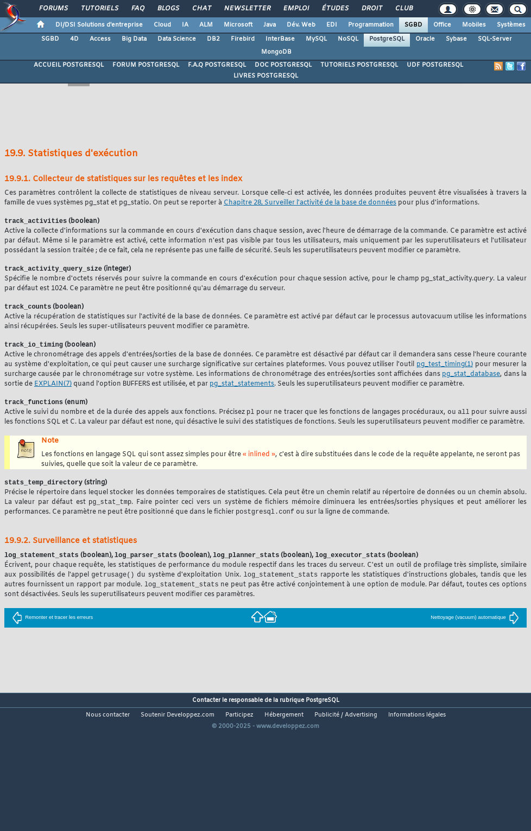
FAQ (137, 8)
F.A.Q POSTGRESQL (217, 65)
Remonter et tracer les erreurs (52, 625)
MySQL (316, 39)
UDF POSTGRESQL (435, 65)
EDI (331, 25)
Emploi (295, 8)
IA (185, 25)
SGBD (413, 25)
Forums (52, 8)
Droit (371, 8)
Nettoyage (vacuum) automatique (475, 625)
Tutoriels (99, 8)
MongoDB (276, 52)
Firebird (243, 39)
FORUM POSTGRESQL (145, 65)
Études (334, 8)
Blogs (168, 8)
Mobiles (474, 25)
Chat (201, 8)
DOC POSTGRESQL (283, 65)
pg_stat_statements (242, 387)
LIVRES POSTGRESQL (265, 76)
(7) (53, 387)
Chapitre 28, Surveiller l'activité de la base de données (310, 203)
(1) (444, 367)
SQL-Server (495, 39)
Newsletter (247, 8)
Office (442, 25)
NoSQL (348, 39)
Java (269, 25)
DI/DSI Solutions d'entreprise (99, 25)
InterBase (280, 39)
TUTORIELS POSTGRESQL (359, 65)
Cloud (162, 25)
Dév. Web (301, 25)
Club (403, 8)
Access (100, 39)
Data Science (176, 39)
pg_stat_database (471, 377)
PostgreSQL (386, 39)
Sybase (456, 39)
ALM (206, 25)
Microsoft (238, 25)
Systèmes (511, 25)
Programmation (371, 25)
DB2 (213, 39)
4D (74, 39)
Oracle (425, 39)
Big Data (134, 39)
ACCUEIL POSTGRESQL (69, 65)
